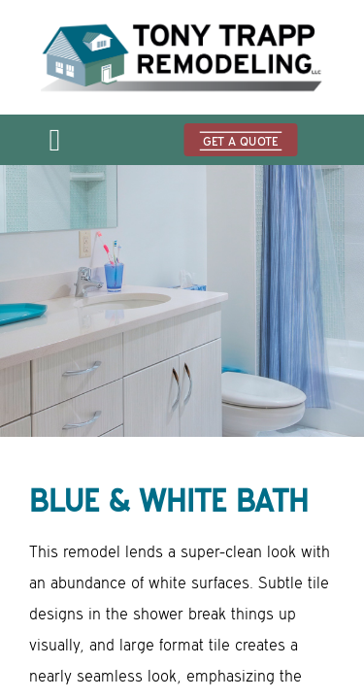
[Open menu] (54, 145)
